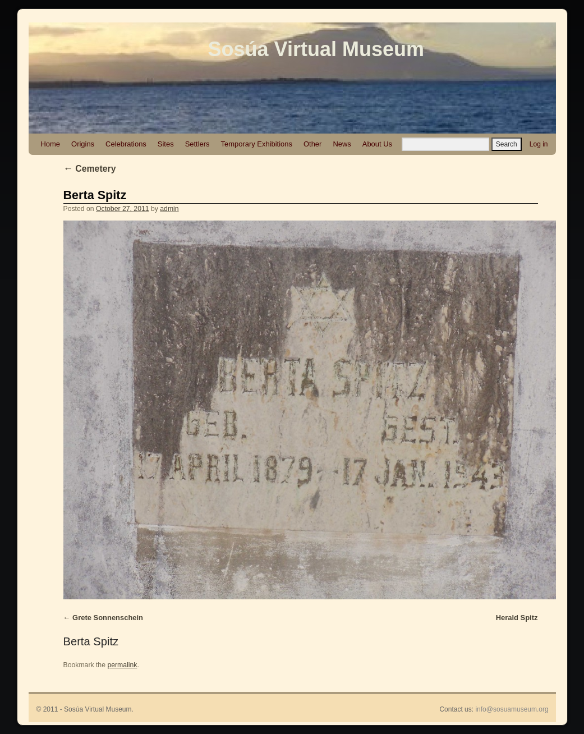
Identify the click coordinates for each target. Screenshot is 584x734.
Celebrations (125, 144)
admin (169, 209)
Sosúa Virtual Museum (316, 49)
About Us (377, 144)
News (342, 144)
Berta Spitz (95, 195)
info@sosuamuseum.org (511, 709)
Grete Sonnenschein (107, 617)
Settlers (197, 144)
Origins (82, 144)
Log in (539, 144)
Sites (166, 144)
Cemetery (89, 168)
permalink (122, 665)
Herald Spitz (517, 617)
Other (312, 144)
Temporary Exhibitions (256, 144)
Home (51, 144)
